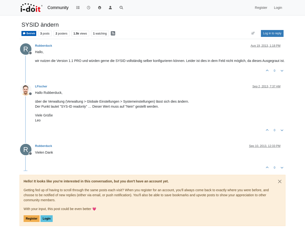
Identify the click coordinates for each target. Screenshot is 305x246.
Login (47, 218)
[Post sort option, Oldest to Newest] (253, 33)
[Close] (279, 181)
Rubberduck (43, 45)
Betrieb (29, 33)
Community (58, 7)
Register (31, 218)
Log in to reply (272, 33)
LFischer (41, 86)
